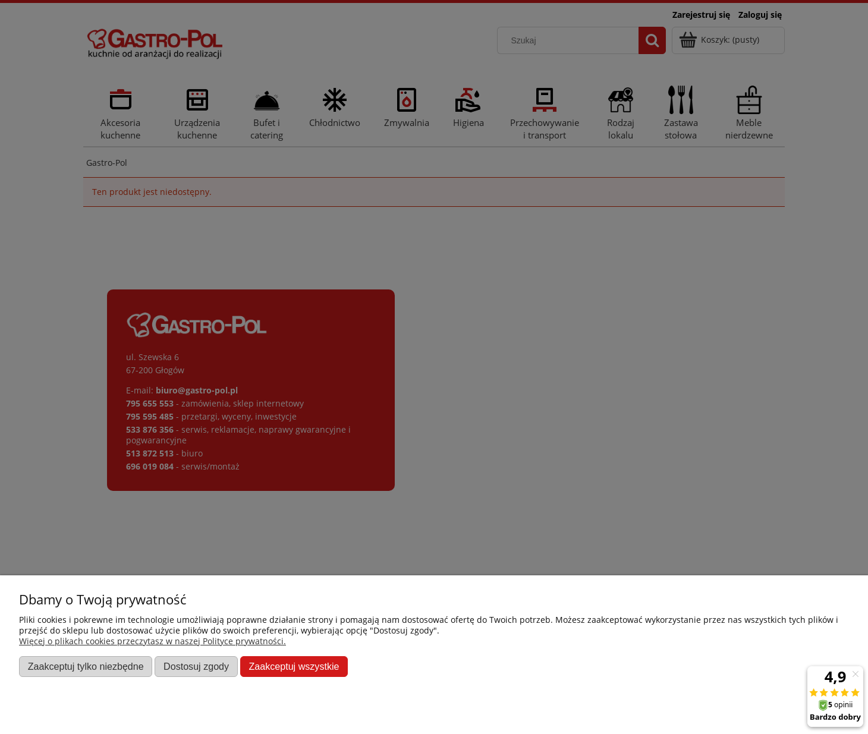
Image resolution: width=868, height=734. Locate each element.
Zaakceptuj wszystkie (294, 666)
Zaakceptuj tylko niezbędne (86, 666)
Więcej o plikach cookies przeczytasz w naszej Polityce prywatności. (152, 641)
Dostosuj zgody (196, 666)
